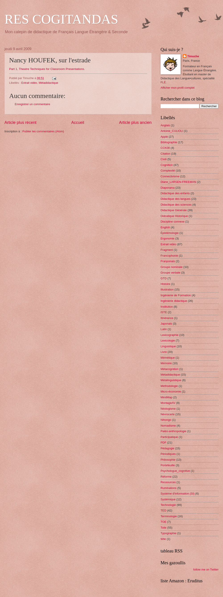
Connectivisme (170, 176)
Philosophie (168, 459)
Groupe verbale (170, 272)
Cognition (167, 165)
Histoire (165, 284)
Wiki (163, 539)
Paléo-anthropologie (173, 431)
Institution (167, 306)
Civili (164, 159)
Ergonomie (167, 238)
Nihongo (166, 419)
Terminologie (169, 516)
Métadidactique (48, 82)
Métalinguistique (171, 380)
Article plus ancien (135, 122)
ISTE (164, 312)
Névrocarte (168, 414)
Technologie (168, 505)
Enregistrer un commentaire (32, 104)
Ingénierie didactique (174, 301)
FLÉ (163, 82)
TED (163, 510)
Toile (163, 527)
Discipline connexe (172, 221)
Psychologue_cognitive (175, 470)
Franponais (168, 261)
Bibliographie (169, 142)
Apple (164, 136)
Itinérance (167, 318)
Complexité (168, 170)
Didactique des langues (175, 198)
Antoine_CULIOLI (172, 131)
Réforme (166, 476)
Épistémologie (170, 233)
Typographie (168, 533)
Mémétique (168, 357)
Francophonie (169, 255)
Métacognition (169, 369)
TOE (163, 521)
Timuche (193, 56)
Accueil (77, 122)
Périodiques (168, 454)
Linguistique (168, 346)
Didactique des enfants (175, 193)
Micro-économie (171, 391)
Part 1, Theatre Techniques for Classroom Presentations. (47, 69)
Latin (164, 329)
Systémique (168, 499)
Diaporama (168, 187)
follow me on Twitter (206, 569)
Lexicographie (169, 335)
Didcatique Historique (174, 216)
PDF (163, 442)
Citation (165, 153)
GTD (164, 278)
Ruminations (169, 488)
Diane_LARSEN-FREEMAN (178, 182)
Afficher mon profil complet (177, 87)
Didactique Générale (174, 210)
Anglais (165, 125)
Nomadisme (168, 425)
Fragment (167, 249)
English (165, 227)
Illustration (167, 289)
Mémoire (166, 363)
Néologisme (168, 408)
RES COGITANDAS (61, 19)
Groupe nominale (172, 267)
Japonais (166, 323)
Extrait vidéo (29, 82)
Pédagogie (167, 448)
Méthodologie (169, 386)
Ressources (168, 482)
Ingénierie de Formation (176, 295)
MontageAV (168, 403)
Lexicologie (168, 340)
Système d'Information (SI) (177, 493)
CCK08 (165, 147)
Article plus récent (20, 122)
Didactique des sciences (176, 204)
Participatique (169, 437)
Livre (164, 352)
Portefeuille (168, 465)
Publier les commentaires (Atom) (43, 131)
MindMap (166, 397)
